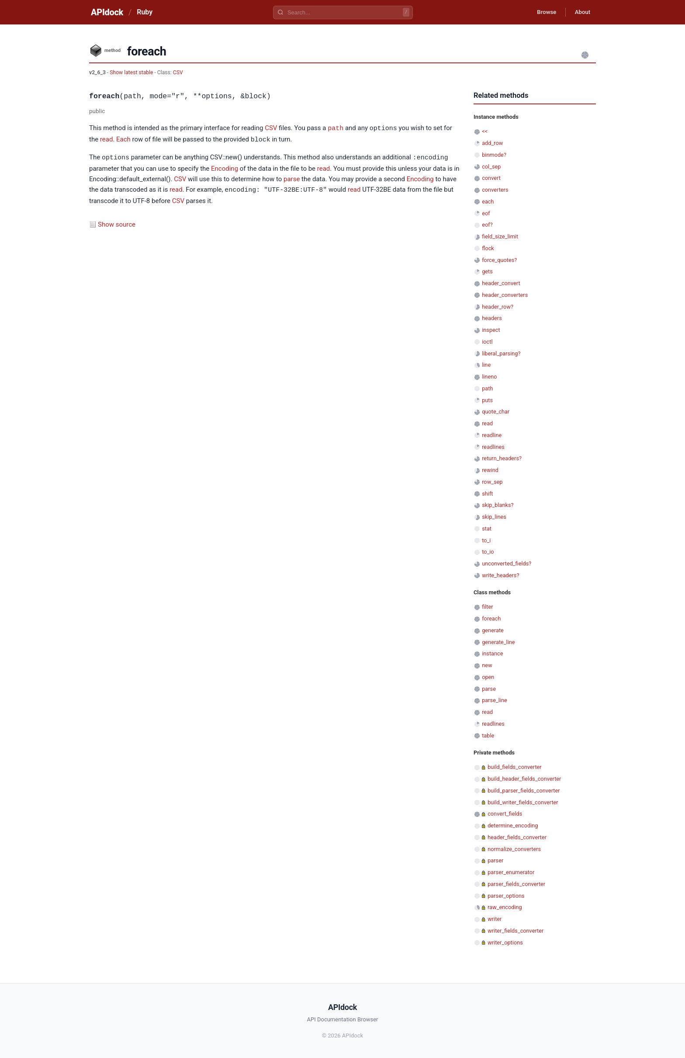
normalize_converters (514, 849)
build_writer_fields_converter (523, 802)
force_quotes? (499, 260)
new (487, 665)
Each (123, 139)
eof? (487, 224)
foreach (491, 618)
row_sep (492, 482)
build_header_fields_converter (524, 778)
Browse (541, 12)
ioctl (487, 341)
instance (492, 653)
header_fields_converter (517, 837)
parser (495, 860)
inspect (491, 330)
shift (487, 493)
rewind (490, 470)
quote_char (495, 411)
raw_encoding (505, 907)
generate (493, 630)
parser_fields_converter (516, 884)
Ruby (144, 12)
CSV (178, 72)
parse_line (494, 700)
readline (492, 435)
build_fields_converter (515, 767)
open (488, 677)
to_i (486, 540)
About (580, 12)
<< (485, 131)
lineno (489, 376)
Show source (116, 223)
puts (487, 400)
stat (486, 528)
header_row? (497, 306)
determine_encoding (513, 825)
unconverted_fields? (506, 563)
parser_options (506, 896)
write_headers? (500, 575)
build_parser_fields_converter (524, 790)
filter (487, 606)
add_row (492, 143)
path (335, 128)
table (488, 735)
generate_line (498, 642)
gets (487, 271)
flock (488, 248)
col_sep (491, 166)
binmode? (494, 155)
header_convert (501, 283)
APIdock (107, 12)
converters (495, 189)
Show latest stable (132, 72)
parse (292, 178)
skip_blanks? (497, 505)
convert (491, 178)
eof (486, 213)
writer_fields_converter (515, 930)
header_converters (505, 295)
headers (492, 318)
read (106, 139)
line (486, 365)
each (488, 201)
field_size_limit (500, 236)
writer (495, 919)
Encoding (224, 167)
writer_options (505, 942)
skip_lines (494, 516)
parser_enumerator (511, 872)
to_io (488, 551)
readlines (493, 447)
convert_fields (505, 813)
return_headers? (502, 458)
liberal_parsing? (501, 353)
